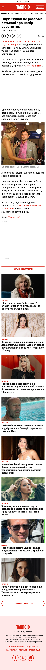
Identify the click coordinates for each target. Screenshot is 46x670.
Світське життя (33, 65)
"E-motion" (14, 217)
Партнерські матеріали (16, 650)
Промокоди (34, 650)
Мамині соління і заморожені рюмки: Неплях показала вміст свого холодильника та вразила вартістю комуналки (22, 468)
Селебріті (5, 13)
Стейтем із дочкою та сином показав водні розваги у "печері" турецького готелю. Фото (22, 428)
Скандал (15, 13)
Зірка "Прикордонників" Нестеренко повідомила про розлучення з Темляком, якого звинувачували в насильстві (21, 591)
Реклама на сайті (16, 647)
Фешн (23, 13)
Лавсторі (38, 13)
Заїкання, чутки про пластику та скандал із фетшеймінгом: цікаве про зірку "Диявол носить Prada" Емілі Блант (22, 510)
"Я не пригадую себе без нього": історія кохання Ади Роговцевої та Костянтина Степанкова (20, 306)
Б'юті (30, 13)
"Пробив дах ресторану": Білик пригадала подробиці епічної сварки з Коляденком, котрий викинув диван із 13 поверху (22, 388)
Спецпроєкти (32, 647)
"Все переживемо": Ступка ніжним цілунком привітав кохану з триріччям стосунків (22, 550)
